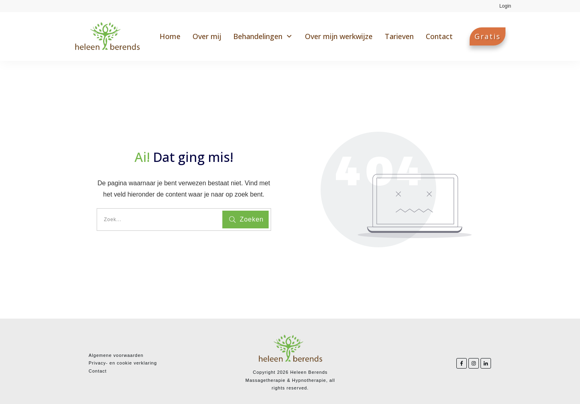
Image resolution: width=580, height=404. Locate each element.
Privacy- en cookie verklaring (123, 362)
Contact (98, 371)
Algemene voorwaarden (116, 355)
